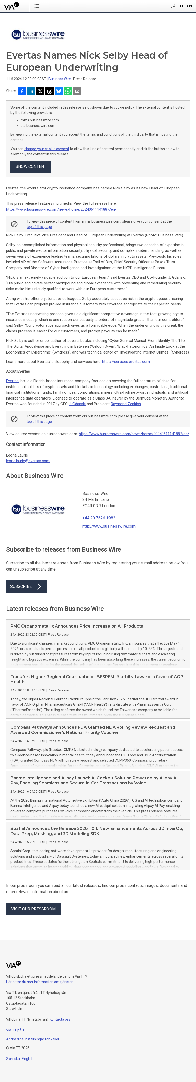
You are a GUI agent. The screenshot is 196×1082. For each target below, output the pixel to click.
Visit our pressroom (33, 909)
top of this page (39, 227)
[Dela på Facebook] (22, 91)
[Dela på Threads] (49, 91)
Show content (31, 166)
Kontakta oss (60, 1019)
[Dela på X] (40, 91)
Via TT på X (15, 1030)
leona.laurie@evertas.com (28, 461)
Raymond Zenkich (126, 404)
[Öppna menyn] (38, 6)
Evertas (12, 381)
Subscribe (26, 586)
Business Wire (59, 79)
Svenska (13, 1059)
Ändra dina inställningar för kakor (32, 1039)
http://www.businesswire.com (109, 526)
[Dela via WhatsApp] (68, 91)
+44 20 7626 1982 (98, 518)
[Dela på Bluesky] (59, 91)
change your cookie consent (46, 149)
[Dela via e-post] (77, 91)
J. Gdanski (77, 404)
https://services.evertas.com (126, 361)
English (27, 1059)
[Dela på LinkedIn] (31, 91)
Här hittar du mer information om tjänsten (40, 982)
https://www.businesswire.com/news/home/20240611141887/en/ (61, 209)
